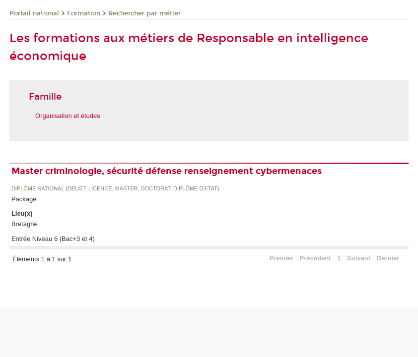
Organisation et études (67, 115)
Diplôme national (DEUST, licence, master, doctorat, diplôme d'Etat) (115, 188)
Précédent (315, 258)
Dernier (388, 258)
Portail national (34, 13)
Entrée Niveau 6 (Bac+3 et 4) (53, 238)
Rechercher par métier (144, 13)
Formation (83, 13)
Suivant (358, 258)
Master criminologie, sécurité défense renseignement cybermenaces (166, 171)
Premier (281, 258)
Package (24, 199)
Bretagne (24, 224)
